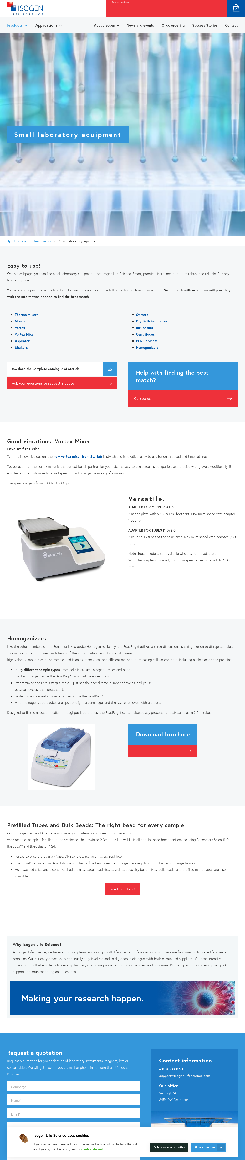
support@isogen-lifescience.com (184, 1075)
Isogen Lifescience (9, 241)
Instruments (42, 241)
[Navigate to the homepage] (25, 8)
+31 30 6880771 (171, 1069)
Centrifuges (145, 334)
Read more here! (122, 889)
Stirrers (142, 314)
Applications (46, 25)
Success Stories (204, 25)
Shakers (21, 347)
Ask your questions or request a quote (43, 383)
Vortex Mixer (25, 334)
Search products (120, 2)
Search (220, 8)
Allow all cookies (204, 1147)
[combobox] (159, 8)
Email (15, 1114)
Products (15, 25)
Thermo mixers (26, 314)
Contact (231, 25)
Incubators (144, 327)
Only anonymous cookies (169, 1147)
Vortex (20, 327)
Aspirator (22, 340)
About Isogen (104, 25)
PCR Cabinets (147, 340)
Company (18, 1086)
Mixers (20, 321)
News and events (140, 25)
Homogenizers (147, 347)
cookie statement (92, 1149)
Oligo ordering (173, 25)
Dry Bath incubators (152, 321)
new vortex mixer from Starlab (78, 456)
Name (16, 1100)
